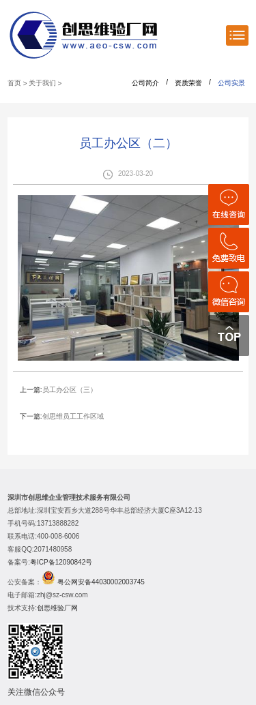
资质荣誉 (188, 83)
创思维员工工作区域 (73, 416)
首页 (14, 83)
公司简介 (145, 83)
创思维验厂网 (57, 608)
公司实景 (231, 83)
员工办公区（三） (69, 389)
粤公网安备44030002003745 (101, 582)
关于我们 (42, 83)
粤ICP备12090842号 (61, 562)
